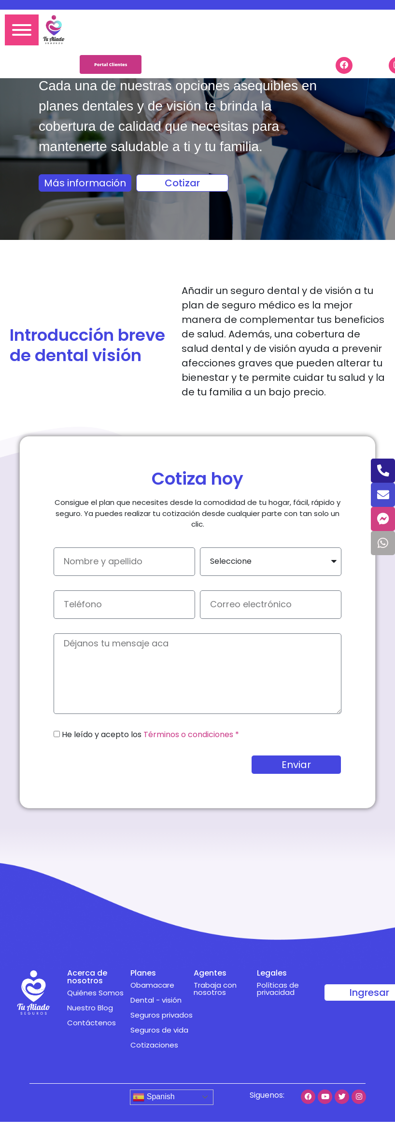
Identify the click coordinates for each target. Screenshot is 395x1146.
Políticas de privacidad (278, 988)
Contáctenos (91, 1023)
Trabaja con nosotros (215, 988)
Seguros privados (161, 1015)
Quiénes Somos (95, 993)
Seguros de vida (159, 1030)
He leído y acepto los (150, 734)
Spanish (153, 1097)
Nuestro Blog (90, 1008)
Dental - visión (156, 1000)
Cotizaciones (154, 1045)
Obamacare (152, 985)
